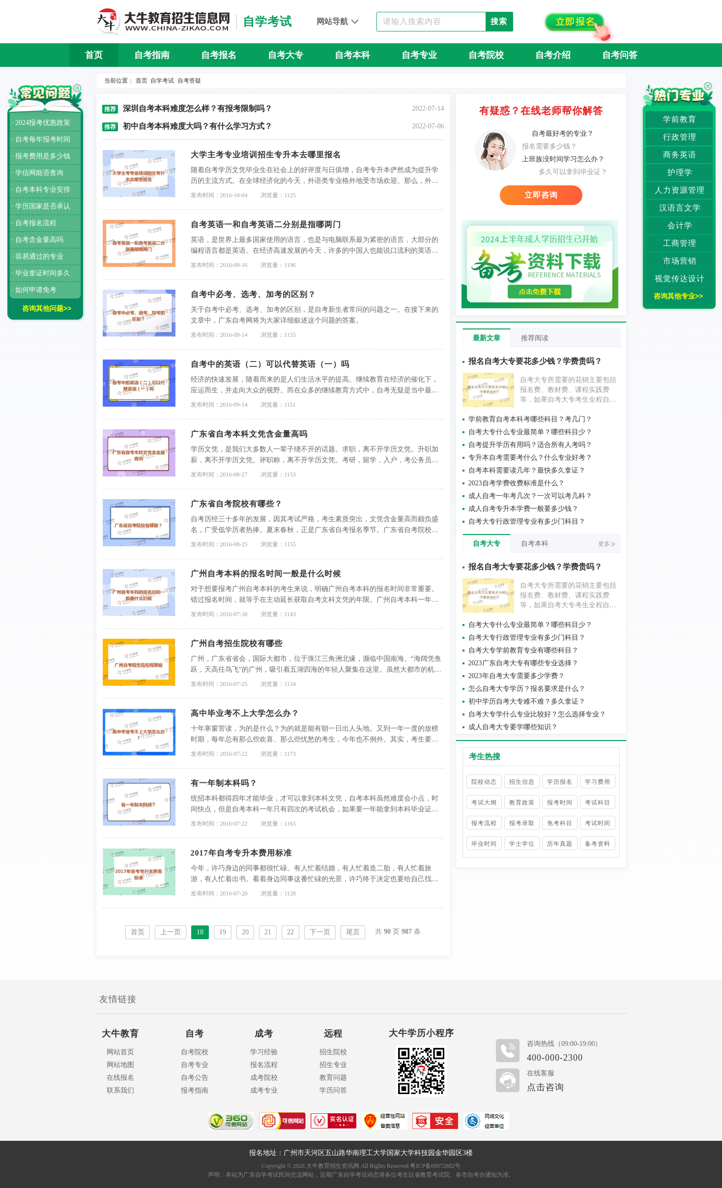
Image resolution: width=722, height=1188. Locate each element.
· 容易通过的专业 (37, 256)
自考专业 (419, 55)
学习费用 (597, 781)
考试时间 (597, 823)
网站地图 (120, 1065)
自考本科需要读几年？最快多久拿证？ (526, 470)
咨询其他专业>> (678, 296)
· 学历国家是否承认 (41, 206)
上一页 (170, 932)
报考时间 (560, 802)
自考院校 (486, 55)
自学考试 (162, 81)
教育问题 (333, 1077)
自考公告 (194, 1077)
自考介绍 (553, 55)
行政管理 (679, 137)
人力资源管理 (680, 190)
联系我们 (120, 1090)
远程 (333, 1034)
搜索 (499, 21)
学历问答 (333, 1090)
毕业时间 (484, 843)
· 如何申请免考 (34, 290)
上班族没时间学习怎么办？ (563, 159)
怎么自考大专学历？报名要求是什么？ (526, 688)
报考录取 (522, 823)
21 (267, 932)
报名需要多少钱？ (549, 146)
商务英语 (679, 154)
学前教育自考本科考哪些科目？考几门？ (530, 419)
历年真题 (560, 843)
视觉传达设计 (680, 278)
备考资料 (597, 843)
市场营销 (679, 261)
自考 (194, 1034)
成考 (264, 1034)
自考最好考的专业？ (563, 133)
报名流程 (264, 1065)
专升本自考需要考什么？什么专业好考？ (530, 457)
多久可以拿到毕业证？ (573, 172)
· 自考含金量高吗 (37, 239)
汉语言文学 (680, 208)
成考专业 (264, 1090)
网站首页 (120, 1052)
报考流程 (484, 823)
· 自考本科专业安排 (41, 189)
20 (245, 932)
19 (222, 932)
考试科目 (597, 802)
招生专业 (333, 1065)
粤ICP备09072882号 (435, 1165)
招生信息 (522, 781)
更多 (606, 544)
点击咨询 (545, 1087)
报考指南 (194, 1090)
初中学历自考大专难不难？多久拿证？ (526, 701)
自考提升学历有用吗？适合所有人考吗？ (530, 444)
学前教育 (679, 119)
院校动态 (484, 781)
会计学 (680, 225)
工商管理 (679, 243)
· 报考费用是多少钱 (41, 156)
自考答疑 (189, 81)
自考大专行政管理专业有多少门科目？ (526, 521)
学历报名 (560, 781)
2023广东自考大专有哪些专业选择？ (523, 663)
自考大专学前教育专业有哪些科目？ (523, 650)
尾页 (353, 932)
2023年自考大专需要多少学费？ (516, 676)
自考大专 (285, 55)
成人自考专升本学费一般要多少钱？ (523, 508)
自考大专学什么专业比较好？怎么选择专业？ (537, 714)
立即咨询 (541, 195)
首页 (94, 55)
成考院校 (264, 1077)
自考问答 (619, 55)
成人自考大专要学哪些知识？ (513, 727)
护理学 (680, 172)
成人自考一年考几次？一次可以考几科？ (530, 496)
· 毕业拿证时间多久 (41, 273)
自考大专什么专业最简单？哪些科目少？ (530, 432)
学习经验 (264, 1052)
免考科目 (560, 823)
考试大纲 (484, 802)
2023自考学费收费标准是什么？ (516, 483)
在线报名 (120, 1077)
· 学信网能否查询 (37, 173)
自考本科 (352, 55)
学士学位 (522, 843)
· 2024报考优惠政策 (41, 122)
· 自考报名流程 (34, 223)
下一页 (320, 932)
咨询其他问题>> (46, 308)
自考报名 (218, 55)
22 (290, 932)
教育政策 (522, 802)
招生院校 (333, 1052)
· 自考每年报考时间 (41, 139)
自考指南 (152, 55)
